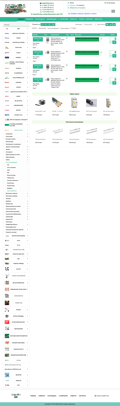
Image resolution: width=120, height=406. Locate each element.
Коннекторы (10, 183)
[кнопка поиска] (113, 11)
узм (69, 13)
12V (8, 165)
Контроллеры (11, 185)
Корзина (72, 5)
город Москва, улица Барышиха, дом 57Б (47, 14)
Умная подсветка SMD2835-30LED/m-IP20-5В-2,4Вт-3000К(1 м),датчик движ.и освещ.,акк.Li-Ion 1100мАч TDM (58, 83)
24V (8, 172)
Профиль (9, 188)
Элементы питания (11, 232)
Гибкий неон (10, 177)
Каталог (7, 24)
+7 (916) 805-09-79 (48, 9)
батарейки (74, 13)
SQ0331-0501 (37, 52)
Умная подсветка (12, 190)
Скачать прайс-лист (102, 396)
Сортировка (78, 24)
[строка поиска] (89, 11)
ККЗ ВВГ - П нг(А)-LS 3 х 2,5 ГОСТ (60, 111)
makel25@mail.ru (48, 3)
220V (8, 170)
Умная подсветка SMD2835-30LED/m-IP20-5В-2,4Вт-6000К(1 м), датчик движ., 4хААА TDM (58, 41)
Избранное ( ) (77, 8)
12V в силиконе (11, 167)
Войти (72, 3)
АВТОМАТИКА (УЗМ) (14, 250)
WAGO (12, 245)
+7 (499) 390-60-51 (48, 7)
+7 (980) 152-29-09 (48, 5)
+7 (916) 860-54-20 (48, 12)
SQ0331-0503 (37, 79)
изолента (93, 13)
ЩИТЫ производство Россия (13, 364)
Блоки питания (11, 175)
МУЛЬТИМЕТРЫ (14, 296)
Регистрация (111, 3)
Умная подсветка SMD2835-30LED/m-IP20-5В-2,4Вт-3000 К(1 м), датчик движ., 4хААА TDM (58, 68)
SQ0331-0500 (37, 39)
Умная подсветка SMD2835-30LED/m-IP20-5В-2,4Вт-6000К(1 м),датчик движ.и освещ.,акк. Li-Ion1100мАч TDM (58, 56)
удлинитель (87, 13)
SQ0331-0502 (37, 66)
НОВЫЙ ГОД (13, 303)
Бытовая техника (10, 139)
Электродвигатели (11, 227)
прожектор (80, 13)
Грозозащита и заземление (13, 144)
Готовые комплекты (12, 180)
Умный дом (9, 221)
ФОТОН (13, 360)
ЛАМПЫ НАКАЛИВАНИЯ (15, 276)
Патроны (8, 198)
